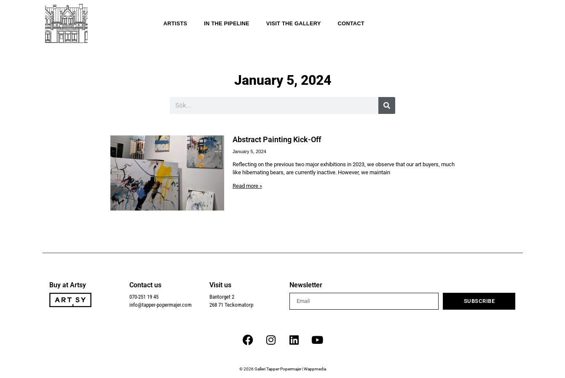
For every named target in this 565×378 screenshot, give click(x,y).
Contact (350, 23)
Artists (175, 23)
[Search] (386, 105)
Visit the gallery (293, 23)
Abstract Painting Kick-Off (277, 139)
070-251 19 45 (143, 297)
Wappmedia (315, 369)
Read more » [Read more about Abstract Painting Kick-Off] (247, 186)
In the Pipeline (226, 23)
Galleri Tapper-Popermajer (277, 369)
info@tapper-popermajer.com (160, 305)
